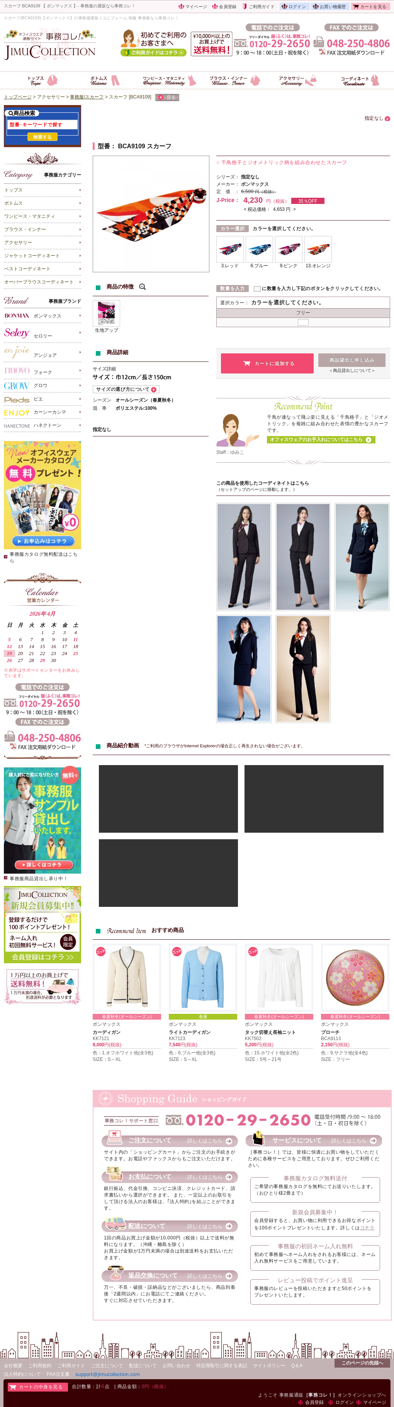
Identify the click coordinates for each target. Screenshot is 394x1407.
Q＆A (296, 1365)
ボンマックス (32, 315)
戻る (167, 98)
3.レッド (230, 265)
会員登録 (227, 6)
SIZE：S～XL (107, 1059)
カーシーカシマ (35, 412)
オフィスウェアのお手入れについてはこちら (316, 439)
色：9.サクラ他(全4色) (344, 1053)
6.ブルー (259, 265)
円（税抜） (265, 191)
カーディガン (107, 1032)
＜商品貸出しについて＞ (352, 370)
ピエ (23, 399)
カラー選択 (233, 228)
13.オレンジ (318, 265)
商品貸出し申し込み (352, 360)
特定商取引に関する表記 (221, 1365)
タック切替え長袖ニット (270, 1032)
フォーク (28, 370)
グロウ (26, 385)
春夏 (203, 1016)
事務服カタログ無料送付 (315, 1178)
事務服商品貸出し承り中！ (39, 878)
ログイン (297, 6)
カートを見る (373, 6)
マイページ (196, 6)
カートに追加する (275, 363)
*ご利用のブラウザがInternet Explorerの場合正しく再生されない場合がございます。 (224, 745)
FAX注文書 (58, 1374)
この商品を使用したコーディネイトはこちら (262, 483)
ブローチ (330, 1032)
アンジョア (30, 352)
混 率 (100, 408)
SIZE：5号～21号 (263, 1059)
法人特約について (22, 1374)
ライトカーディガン (190, 1032)
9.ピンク (288, 265)
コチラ (367, 1227)
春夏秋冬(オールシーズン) (126, 1016)
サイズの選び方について (123, 389)
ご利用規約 (39, 1365)
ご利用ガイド (262, 6)
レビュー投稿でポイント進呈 (315, 1280)
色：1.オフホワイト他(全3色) (123, 1053)
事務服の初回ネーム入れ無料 (315, 1246)
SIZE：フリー (335, 1059)
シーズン (102, 400)
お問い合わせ (176, 1365)
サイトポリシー (269, 1365)
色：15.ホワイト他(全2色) (272, 1053)
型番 (104, 146)
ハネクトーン (32, 426)
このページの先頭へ (362, 1363)
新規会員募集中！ (315, 1212)
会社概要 (13, 1365)
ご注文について (107, 1365)
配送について (143, 1365)
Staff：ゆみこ (230, 452)
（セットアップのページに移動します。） (256, 489)
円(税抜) (112, 1044)
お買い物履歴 (333, 6)
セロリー (28, 332)
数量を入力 (232, 288)
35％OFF (307, 201)
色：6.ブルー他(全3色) (192, 1053)
